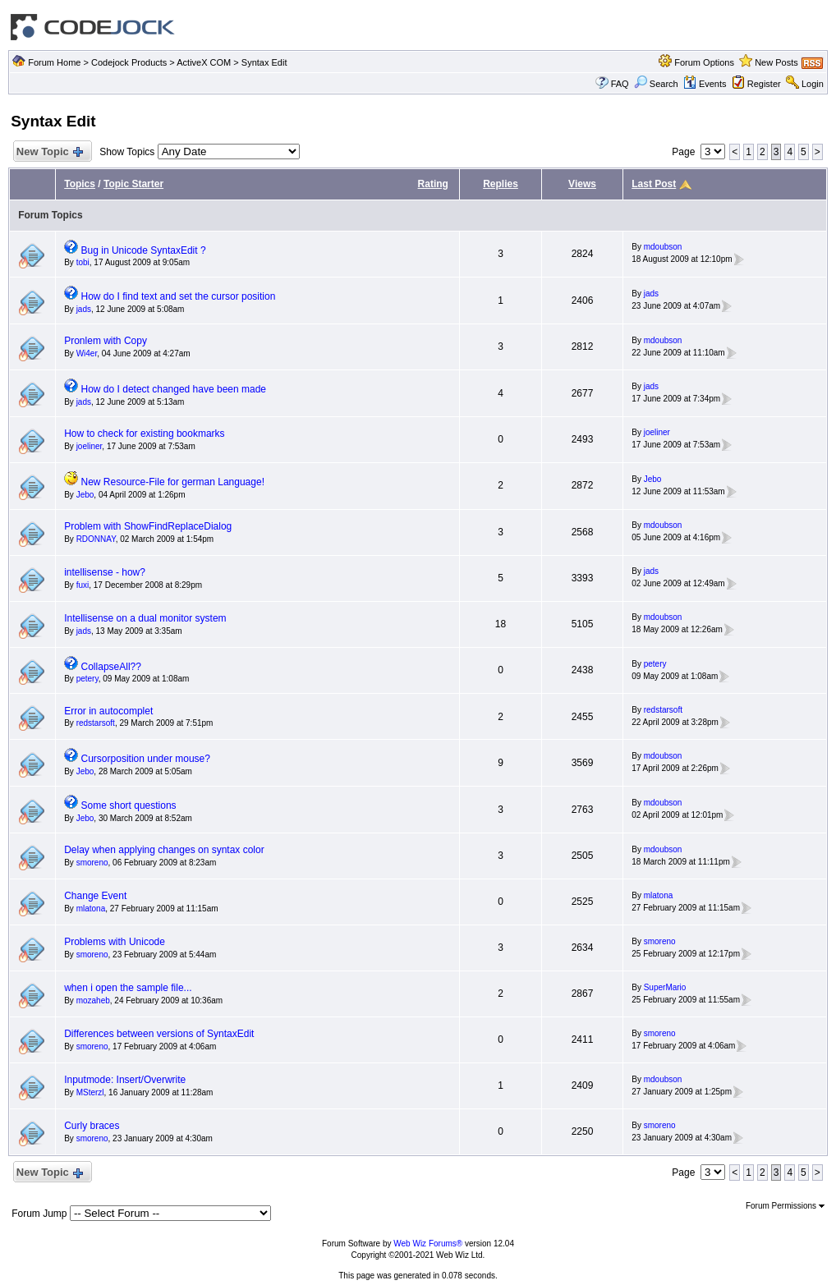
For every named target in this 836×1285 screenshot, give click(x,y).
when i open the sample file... (127, 988)
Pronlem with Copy (105, 340)
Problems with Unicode (114, 942)
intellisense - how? (104, 572)
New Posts (776, 62)
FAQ (620, 84)
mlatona (91, 908)
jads (83, 309)
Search (656, 84)
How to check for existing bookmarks (144, 433)
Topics (79, 184)
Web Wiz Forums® (427, 1243)
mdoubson (663, 246)
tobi (83, 262)
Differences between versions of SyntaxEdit (159, 1033)
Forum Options (704, 62)
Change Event (95, 896)
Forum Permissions (785, 1205)
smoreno (92, 862)
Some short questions (129, 805)
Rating (433, 184)
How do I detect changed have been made (174, 389)
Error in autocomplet (108, 711)
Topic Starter (133, 184)
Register (764, 84)
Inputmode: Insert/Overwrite (125, 1079)
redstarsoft (95, 722)
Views (582, 184)
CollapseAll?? (111, 666)
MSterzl (90, 1092)
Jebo (85, 494)
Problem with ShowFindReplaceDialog (148, 526)
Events (705, 84)
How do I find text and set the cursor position (178, 296)
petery (87, 678)
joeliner (89, 446)
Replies (500, 184)
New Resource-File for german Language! (172, 482)
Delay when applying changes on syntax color (164, 850)
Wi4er (87, 353)
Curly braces (91, 1125)
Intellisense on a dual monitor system (145, 618)
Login (813, 84)
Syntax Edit (264, 62)
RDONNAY (96, 539)
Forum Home (54, 62)
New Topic (49, 152)
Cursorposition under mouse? (145, 758)
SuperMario (665, 987)
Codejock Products (129, 62)
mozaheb (93, 1000)
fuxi (83, 585)
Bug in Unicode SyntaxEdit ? (143, 250)
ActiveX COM (204, 62)
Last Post (654, 184)
